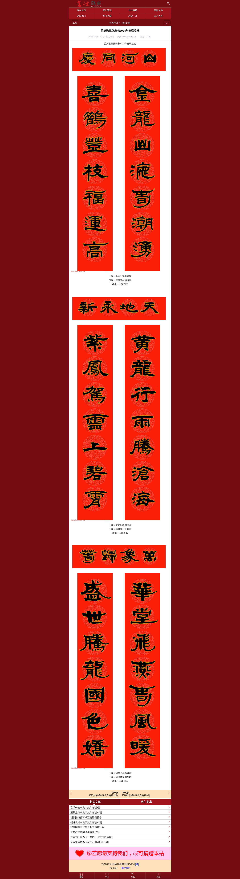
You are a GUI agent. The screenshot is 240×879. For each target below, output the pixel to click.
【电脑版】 (113, 868)
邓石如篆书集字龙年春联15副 (103, 795)
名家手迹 (113, 23)
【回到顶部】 (125, 868)
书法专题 (125, 23)
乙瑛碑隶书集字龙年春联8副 (136, 795)
